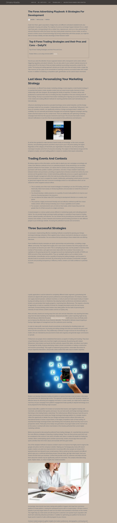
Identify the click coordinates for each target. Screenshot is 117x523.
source (55, 54)
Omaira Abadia (13, 2)
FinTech (47, 19)
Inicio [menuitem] (33, 2)
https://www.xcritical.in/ (58, 318)
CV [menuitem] (50, 2)
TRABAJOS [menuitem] (57, 2)
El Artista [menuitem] (42, 2)
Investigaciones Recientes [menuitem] (75, 2)
